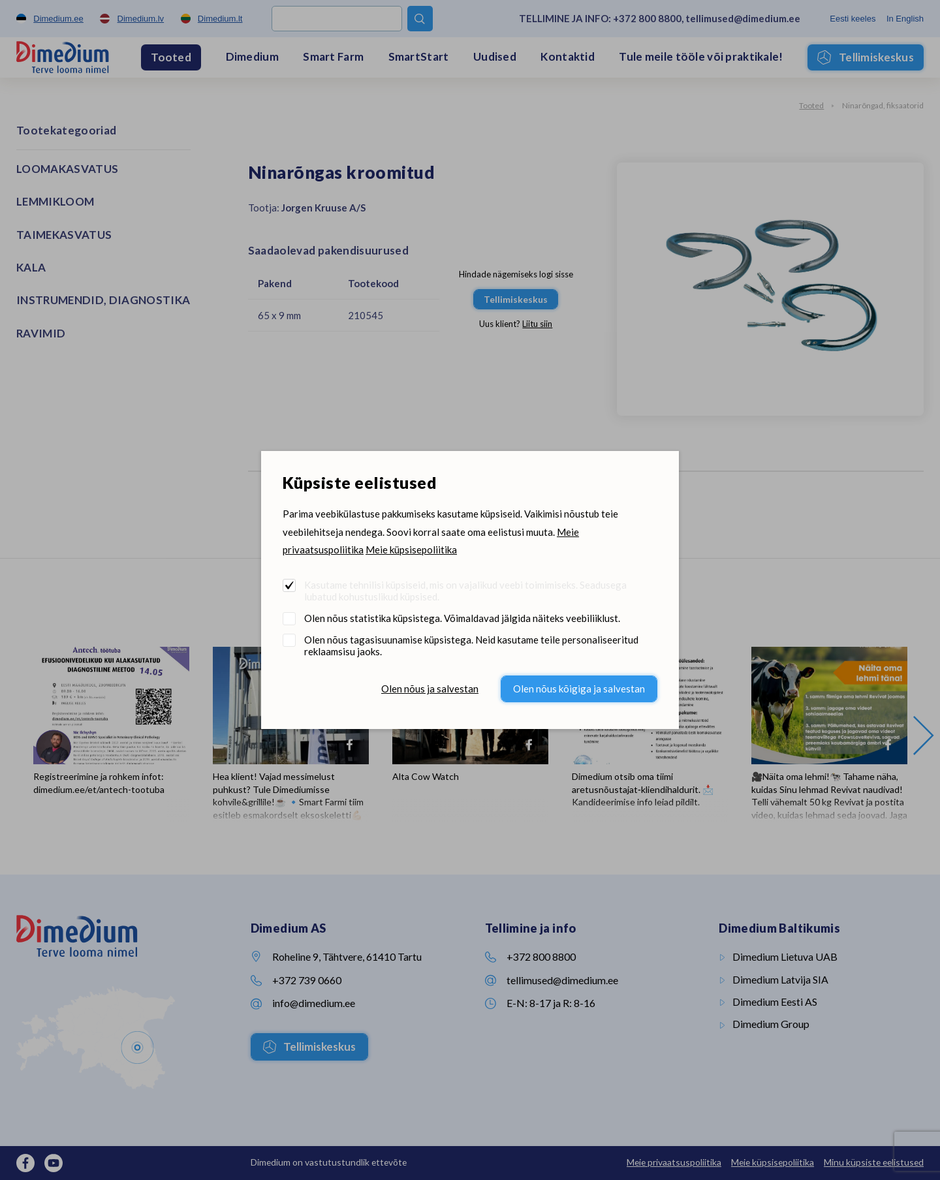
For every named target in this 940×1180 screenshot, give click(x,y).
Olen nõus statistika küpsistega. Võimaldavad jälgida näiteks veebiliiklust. (462, 618)
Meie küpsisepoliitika (411, 549)
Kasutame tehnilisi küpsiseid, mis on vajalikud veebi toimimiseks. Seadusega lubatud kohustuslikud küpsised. (465, 590)
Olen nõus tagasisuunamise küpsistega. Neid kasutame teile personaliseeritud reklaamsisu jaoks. (471, 645)
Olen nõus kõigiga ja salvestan (579, 688)
